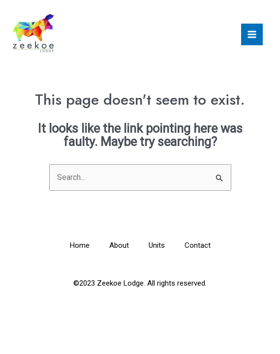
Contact (198, 245)
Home (80, 245)
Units (157, 245)
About (119, 245)
